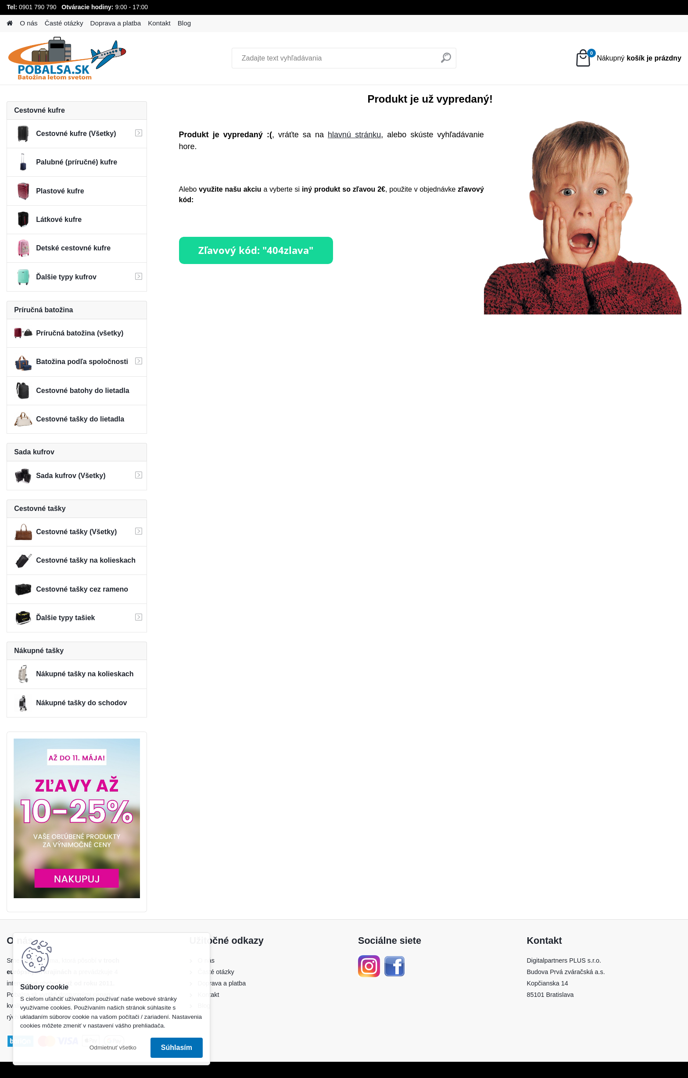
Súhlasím (176, 1047)
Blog (184, 23)
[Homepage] (10, 23)
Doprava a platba (115, 23)
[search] (446, 61)
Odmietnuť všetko (113, 1047)
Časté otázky (64, 23)
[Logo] (67, 58)
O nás (29, 23)
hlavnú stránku (354, 134)
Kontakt (159, 23)
